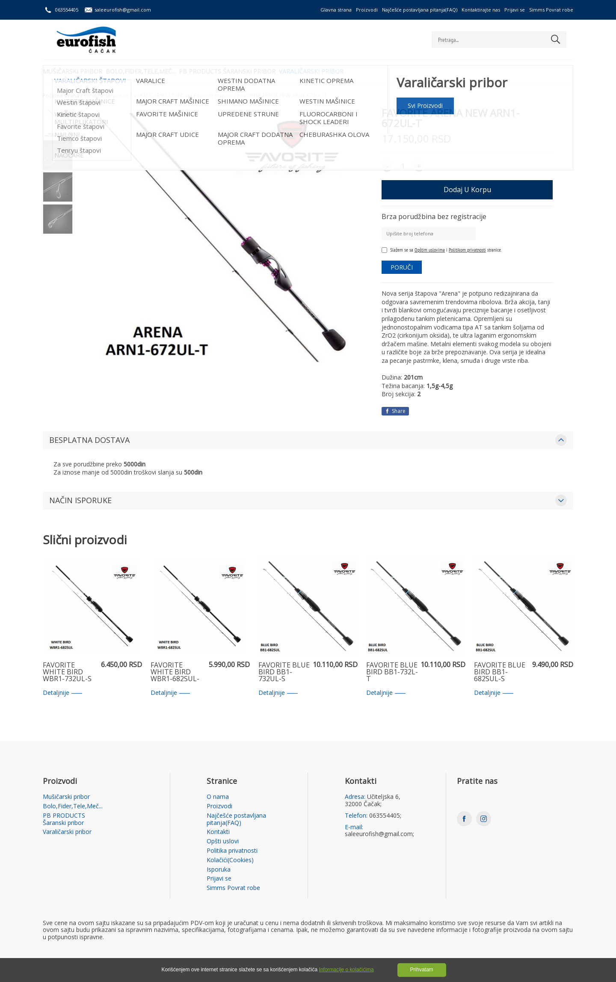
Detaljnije (62, 693)
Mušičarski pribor (72, 71)
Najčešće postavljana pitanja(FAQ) (419, 9)
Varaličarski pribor (327, 71)
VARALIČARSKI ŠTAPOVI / (162, 96)
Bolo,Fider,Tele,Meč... (146, 71)
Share (395, 411)
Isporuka (219, 869)
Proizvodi (367, 9)
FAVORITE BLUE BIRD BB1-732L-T (392, 672)
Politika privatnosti (232, 850)
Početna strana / (62, 96)
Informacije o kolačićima (346, 970)
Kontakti (218, 832)
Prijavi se (514, 9)
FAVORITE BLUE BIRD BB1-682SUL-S (499, 672)
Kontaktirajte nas (481, 9)
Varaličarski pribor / (108, 96)
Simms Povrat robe (551, 9)
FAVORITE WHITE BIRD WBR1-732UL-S (67, 672)
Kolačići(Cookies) (230, 860)
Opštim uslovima (430, 249)
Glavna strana (336, 9)
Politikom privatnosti (467, 249)
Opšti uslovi (223, 841)
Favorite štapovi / (215, 96)
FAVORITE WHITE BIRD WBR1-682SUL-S (175, 672)
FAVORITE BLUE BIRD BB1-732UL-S (284, 672)
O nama (218, 797)
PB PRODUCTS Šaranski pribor (238, 71)
